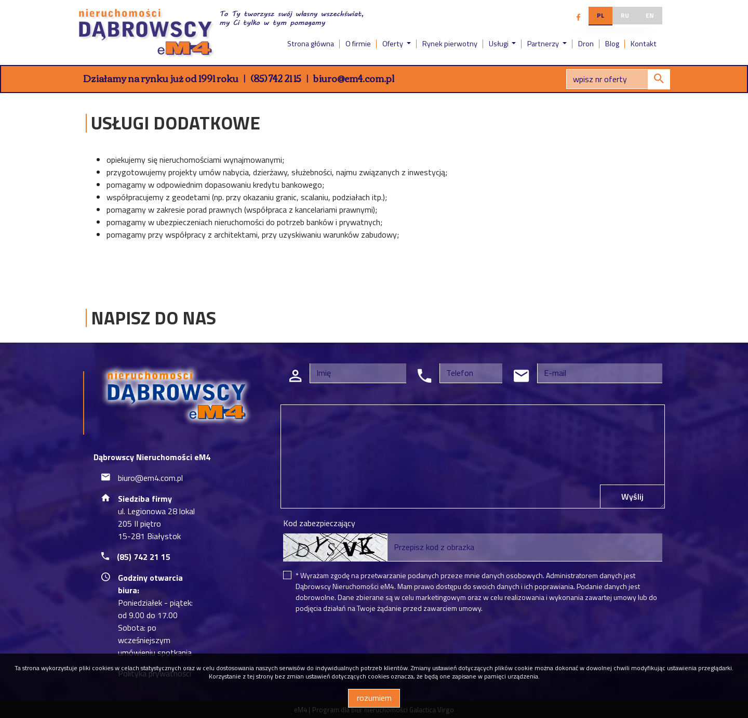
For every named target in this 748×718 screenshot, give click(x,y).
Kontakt (644, 43)
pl (600, 15)
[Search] (618, 79)
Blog (612, 43)
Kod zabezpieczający (319, 523)
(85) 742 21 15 (275, 78)
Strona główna (310, 43)
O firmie (358, 43)
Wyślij (632, 496)
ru (625, 15)
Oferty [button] (393, 43)
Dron (586, 43)
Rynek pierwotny (449, 43)
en (650, 15)
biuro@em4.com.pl (353, 78)
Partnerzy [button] (543, 43)
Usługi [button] (499, 43)
